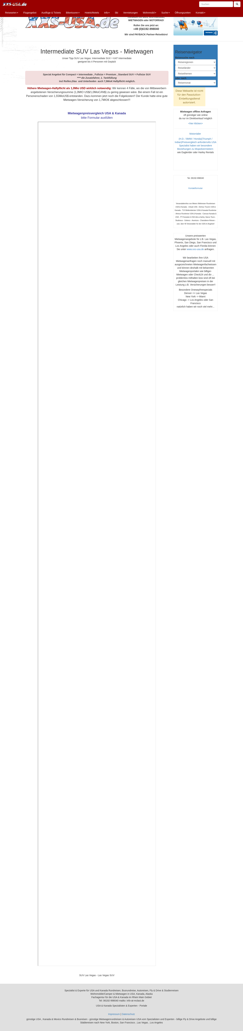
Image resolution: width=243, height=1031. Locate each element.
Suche (165, 12)
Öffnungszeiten (183, 12)
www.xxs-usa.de (195, 249)
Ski (116, 12)
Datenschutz (128, 1014)
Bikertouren (73, 12)
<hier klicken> (195, 123)
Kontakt (200, 12)
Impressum (114, 1014)
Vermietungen (130, 12)
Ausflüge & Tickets (51, 12)
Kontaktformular (195, 188)
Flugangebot (29, 12)
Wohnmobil (149, 12)
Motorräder (196, 133)
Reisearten (11, 12)
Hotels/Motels (92, 12)
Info (107, 12)
